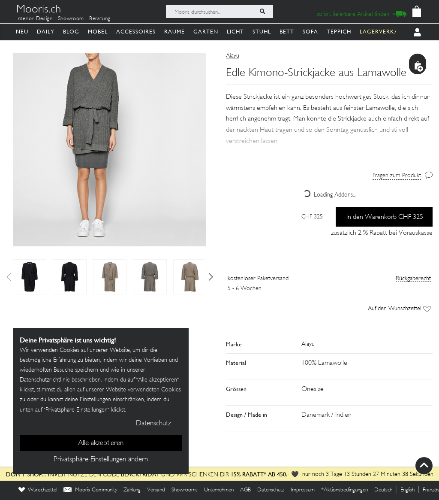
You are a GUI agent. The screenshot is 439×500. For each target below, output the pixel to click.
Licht (235, 31)
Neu (22, 31)
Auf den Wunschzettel (399, 309)
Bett (287, 31)
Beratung (100, 18)
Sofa (310, 31)
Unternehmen (219, 490)
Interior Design (34, 18)
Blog (71, 31)
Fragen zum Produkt (397, 176)
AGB (245, 490)
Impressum (303, 490)
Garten (205, 31)
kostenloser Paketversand (258, 279)
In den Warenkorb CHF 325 (384, 217)
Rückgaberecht (413, 279)
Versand (156, 490)
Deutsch (383, 490)
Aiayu (232, 56)
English (407, 490)
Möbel (98, 31)
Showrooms (184, 490)
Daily (45, 31)
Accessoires (136, 31)
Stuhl (262, 31)
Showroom (71, 18)
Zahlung (132, 490)
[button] (210, 276)
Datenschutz (270, 490)
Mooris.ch (38, 10)
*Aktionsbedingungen (344, 490)
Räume (174, 31)
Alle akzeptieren (100, 443)
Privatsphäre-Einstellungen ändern (101, 459)
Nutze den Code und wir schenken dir (117, 475)
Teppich (339, 31)
